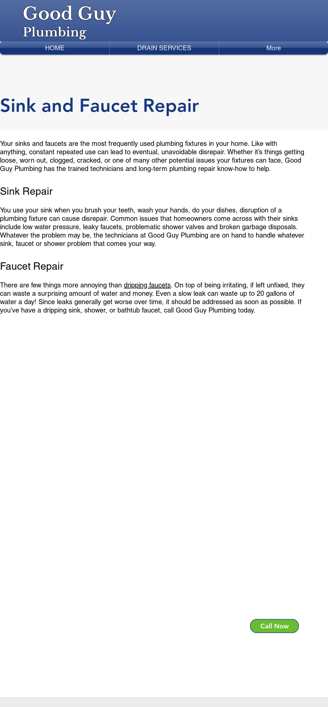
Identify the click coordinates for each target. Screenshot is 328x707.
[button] (164, 48)
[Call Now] (274, 626)
